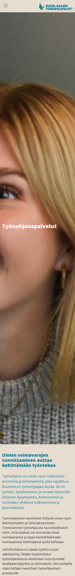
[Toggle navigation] (6, 5)
